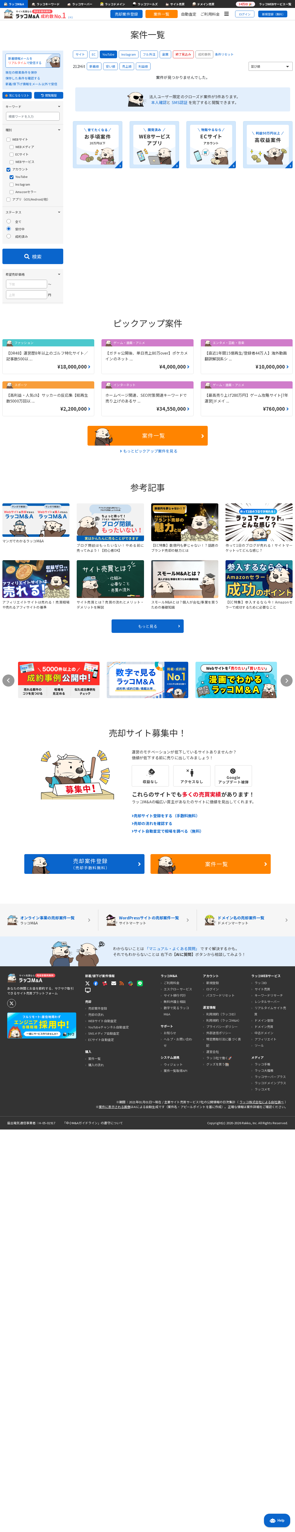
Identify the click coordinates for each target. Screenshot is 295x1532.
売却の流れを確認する (152, 1226)
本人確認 (159, 102)
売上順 (127, 66)
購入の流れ (96, 1467)
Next (287, 1083)
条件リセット (224, 54)
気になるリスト (17, 95)
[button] (113, 1385)
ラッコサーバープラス (270, 1479)
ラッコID (261, 1385)
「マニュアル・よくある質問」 (172, 1351)
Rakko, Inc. (250, 1525)
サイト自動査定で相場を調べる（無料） (168, 1234)
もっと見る (159, 1029)
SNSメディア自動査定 (103, 1436)
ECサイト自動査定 (101, 1442)
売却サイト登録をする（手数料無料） (166, 1218)
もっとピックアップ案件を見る (148, 853)
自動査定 (189, 14)
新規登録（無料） (273, 14)
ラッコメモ (262, 1492)
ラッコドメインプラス (270, 1485)
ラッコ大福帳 (264, 1473)
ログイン (245, 14)
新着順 (94, 66)
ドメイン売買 (264, 1429)
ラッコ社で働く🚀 (219, 1460)
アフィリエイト (266, 1441)
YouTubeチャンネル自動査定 (108, 1430)
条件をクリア (50, 675)
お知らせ (170, 1435)
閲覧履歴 (49, 95)
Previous (8, 1083)
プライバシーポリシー (222, 1429)
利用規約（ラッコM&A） (223, 1423)
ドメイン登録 (264, 1423)
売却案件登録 (126, 14)
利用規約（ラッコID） (222, 1417)
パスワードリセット (220, 1398)
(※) (70, 17)
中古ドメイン (264, 1435)
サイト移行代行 (175, 1398)
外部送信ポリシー (219, 1435)
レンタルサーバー (267, 1404)
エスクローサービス (178, 1391)
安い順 (110, 66)
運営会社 (212, 1454)
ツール (259, 1448)
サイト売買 (262, 1391)
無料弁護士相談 (175, 1404)
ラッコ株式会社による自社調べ (261, 1504)
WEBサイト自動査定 (102, 1423)
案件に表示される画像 (114, 1509)
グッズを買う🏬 (217, 1467)
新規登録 (212, 1385)
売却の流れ (96, 1417)
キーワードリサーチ (269, 1398)
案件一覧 (161, 14)
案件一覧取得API (175, 1473)
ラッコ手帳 (262, 1467)
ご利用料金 (210, 14)
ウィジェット (173, 1467)
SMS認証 (180, 102)
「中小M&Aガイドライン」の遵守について (93, 1525)
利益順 (143, 66)
